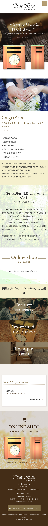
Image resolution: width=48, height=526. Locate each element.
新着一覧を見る (34, 399)
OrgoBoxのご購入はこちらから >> (24, 431)
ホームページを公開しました (15, 393)
